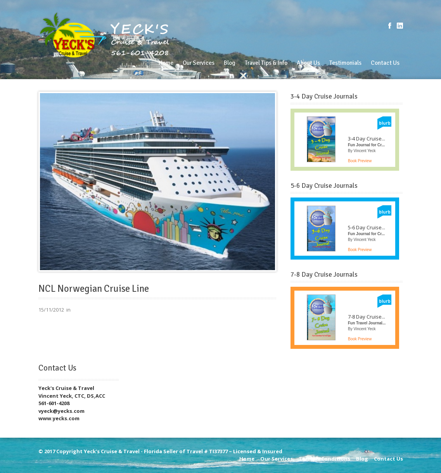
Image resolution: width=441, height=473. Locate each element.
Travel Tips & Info (266, 63)
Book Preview (360, 161)
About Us (308, 63)
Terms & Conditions (324, 458)
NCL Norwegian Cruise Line (93, 289)
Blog (229, 63)
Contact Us (385, 63)
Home (166, 63)
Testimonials (345, 63)
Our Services (198, 63)
